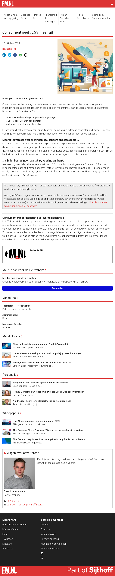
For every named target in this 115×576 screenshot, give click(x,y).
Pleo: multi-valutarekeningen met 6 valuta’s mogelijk (40, 344)
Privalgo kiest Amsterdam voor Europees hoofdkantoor (42, 362)
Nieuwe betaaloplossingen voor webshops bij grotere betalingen (47, 353)
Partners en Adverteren (14, 524)
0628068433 (13, 501)
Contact (45, 524)
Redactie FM (9, 49)
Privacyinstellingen (50, 548)
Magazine (7, 543)
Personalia (9, 374)
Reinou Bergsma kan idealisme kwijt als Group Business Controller (48, 391)
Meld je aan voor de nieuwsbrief (23, 270)
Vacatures (9, 298)
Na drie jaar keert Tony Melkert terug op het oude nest (42, 401)
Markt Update (11, 336)
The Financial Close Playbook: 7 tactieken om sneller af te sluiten (48, 430)
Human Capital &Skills (64, 18)
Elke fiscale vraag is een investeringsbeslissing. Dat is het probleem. (49, 439)
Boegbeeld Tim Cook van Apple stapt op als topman (40, 382)
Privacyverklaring (50, 539)
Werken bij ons (48, 534)
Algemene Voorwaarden (53, 543)
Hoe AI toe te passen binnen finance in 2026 (36, 421)
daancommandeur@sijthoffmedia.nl (25, 504)
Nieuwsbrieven (10, 529)
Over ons (45, 529)
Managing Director (12, 324)
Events (5, 534)
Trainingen (7, 539)
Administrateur (10, 315)
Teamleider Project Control (16, 305)
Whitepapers (10, 413)
